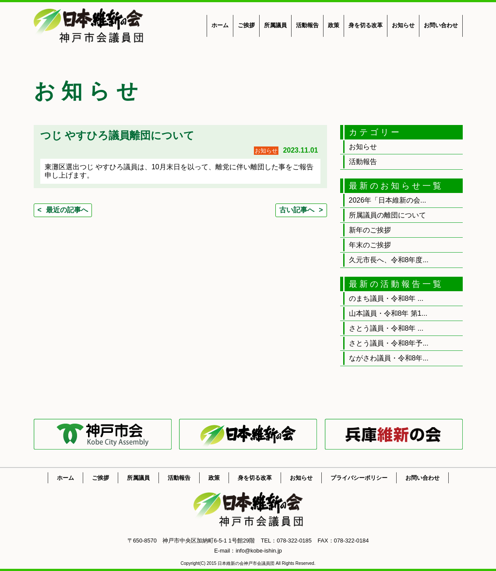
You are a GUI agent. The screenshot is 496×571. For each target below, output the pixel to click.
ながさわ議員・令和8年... (389, 358)
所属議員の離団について (387, 215)
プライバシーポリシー (359, 478)
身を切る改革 (365, 25)
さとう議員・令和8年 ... (386, 328)
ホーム (220, 25)
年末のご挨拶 (370, 245)
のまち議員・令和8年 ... (386, 298)
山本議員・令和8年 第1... (388, 313)
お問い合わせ (441, 25)
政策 (333, 25)
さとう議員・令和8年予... (389, 343)
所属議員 (275, 25)
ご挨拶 (246, 25)
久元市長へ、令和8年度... (389, 260)
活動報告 (307, 25)
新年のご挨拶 (370, 230)
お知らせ (403, 25)
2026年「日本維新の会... (387, 200)
